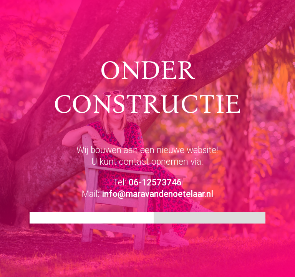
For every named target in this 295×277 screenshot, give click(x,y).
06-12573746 (155, 182)
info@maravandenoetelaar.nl (157, 194)
